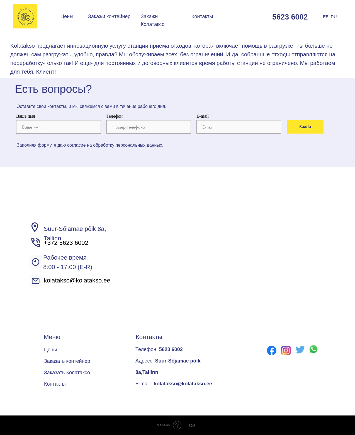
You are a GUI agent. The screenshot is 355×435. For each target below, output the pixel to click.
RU (334, 16)
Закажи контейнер (109, 16)
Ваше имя (25, 116)
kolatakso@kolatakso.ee (77, 280)
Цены (66, 16)
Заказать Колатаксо (67, 372)
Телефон (114, 116)
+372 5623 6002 (66, 242)
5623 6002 (290, 17)
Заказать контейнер (67, 361)
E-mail (202, 116)
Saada (305, 126)
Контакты (202, 16)
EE (326, 16)
